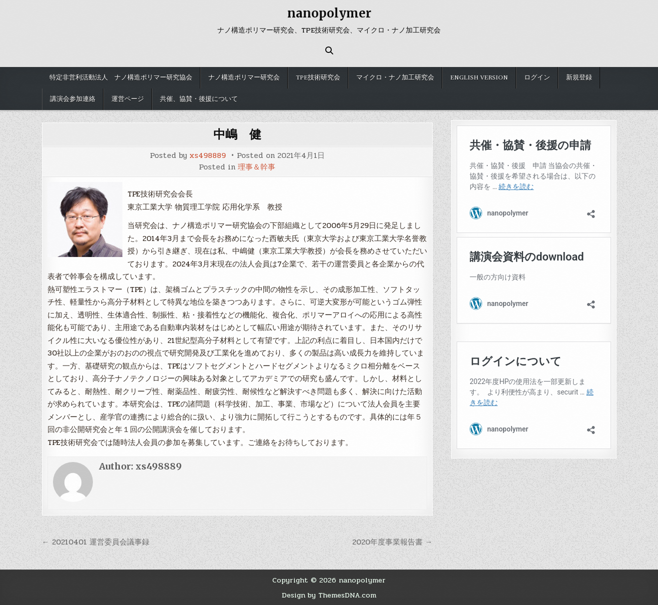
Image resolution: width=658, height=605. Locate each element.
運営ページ (127, 99)
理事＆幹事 (256, 167)
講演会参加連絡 (72, 99)
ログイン (537, 78)
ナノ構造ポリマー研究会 (244, 78)
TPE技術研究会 (318, 78)
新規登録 (579, 78)
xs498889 (207, 156)
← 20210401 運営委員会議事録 (95, 542)
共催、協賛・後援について (199, 99)
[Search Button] (329, 51)
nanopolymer (329, 13)
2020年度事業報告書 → (392, 542)
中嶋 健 (237, 134)
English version (479, 78)
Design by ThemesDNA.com (329, 595)
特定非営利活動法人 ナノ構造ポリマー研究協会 (120, 78)
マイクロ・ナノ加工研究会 (395, 78)
